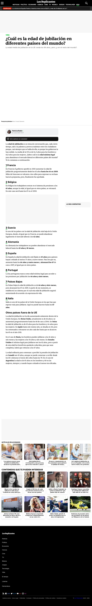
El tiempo (5, 577)
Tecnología (70, 4)
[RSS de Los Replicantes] (3, 593)
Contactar (29, 598)
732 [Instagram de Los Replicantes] (25, 593)
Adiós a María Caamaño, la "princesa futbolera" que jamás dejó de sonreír (57, 490)
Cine (46, 4)
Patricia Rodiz (17, 131)
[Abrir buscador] (86, 3)
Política (24, 4)
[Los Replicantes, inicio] (46, 2)
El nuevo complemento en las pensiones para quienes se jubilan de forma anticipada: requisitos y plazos (57, 463)
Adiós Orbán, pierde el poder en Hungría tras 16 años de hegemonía (57, 515)
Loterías (4, 581)
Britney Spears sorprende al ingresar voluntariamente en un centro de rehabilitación (34, 515)
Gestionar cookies (61, 598)
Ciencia (40, 4)
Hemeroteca (6, 586)
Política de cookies (50, 598)
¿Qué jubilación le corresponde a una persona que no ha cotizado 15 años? (34, 463)
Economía (32, 4)
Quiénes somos (7, 598)
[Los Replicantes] (78, 598)
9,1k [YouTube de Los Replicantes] (20, 593)
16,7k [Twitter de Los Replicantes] (14, 593)
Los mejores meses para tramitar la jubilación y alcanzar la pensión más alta (12, 463)
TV (50, 4)
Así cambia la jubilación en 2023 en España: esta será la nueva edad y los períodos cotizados (80, 463)
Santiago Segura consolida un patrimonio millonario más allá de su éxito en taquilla (80, 490)
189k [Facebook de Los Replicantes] (8, 593)
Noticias (16, 4)
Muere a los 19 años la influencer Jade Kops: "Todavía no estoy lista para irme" (12, 490)
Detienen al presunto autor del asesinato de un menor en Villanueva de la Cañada (80, 515)
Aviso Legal (15, 598)
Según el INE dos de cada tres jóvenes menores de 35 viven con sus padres (35, 490)
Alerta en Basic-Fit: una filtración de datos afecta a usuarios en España (11, 515)
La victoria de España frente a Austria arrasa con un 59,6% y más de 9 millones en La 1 (35, 8)
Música (55, 4)
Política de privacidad (38, 598)
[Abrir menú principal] (2, 3)
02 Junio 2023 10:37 (18, 132)
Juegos (61, 4)
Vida (77, 4)
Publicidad (22, 598)
